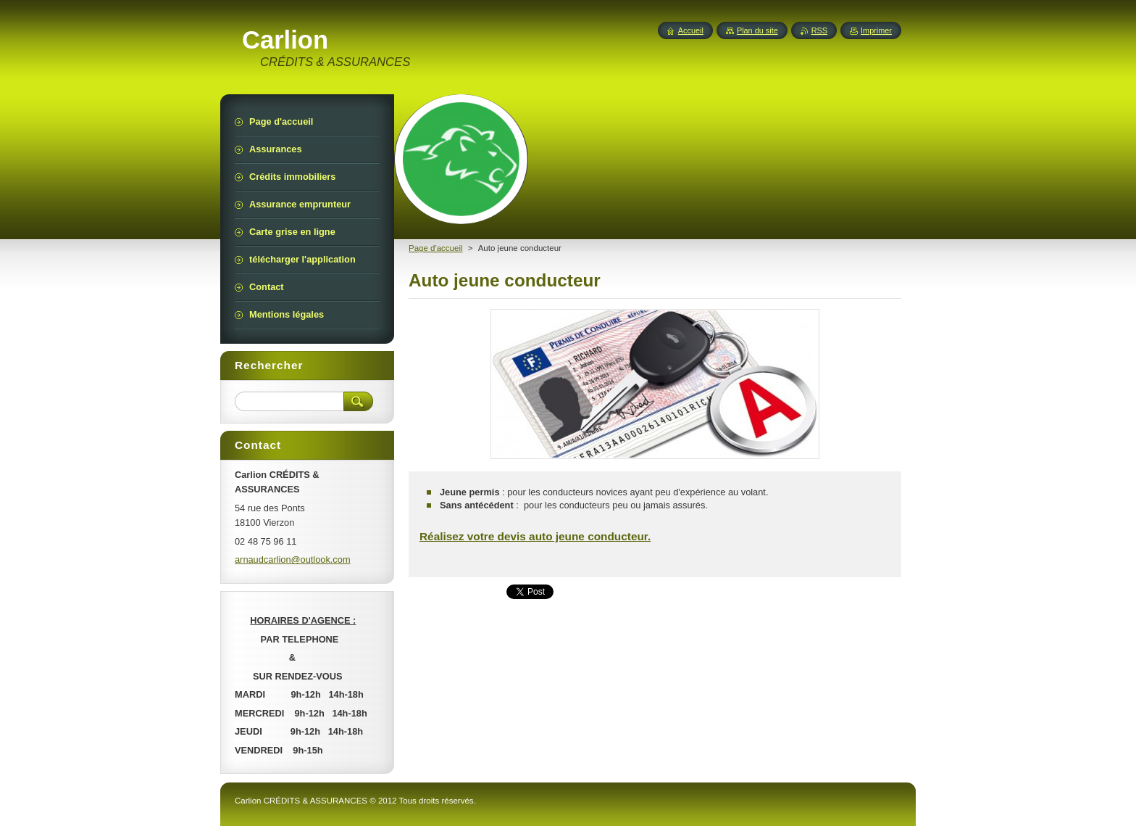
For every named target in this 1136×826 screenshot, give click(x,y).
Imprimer (876, 30)
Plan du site (757, 30)
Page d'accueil (436, 248)
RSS (819, 30)
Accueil (690, 30)
